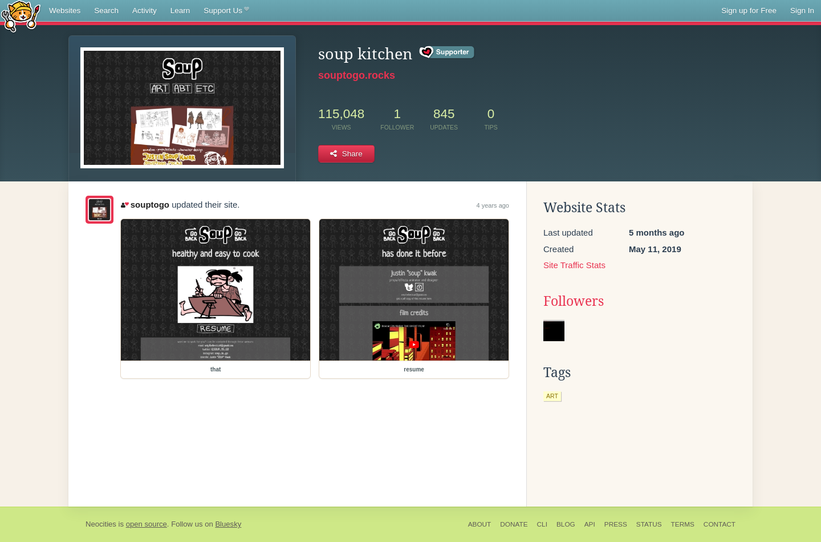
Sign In (802, 10)
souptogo (145, 204)
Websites (64, 10)
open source (146, 524)
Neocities (101, 524)
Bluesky (228, 524)
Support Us (226, 10)
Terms (682, 524)
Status (649, 524)
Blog (565, 524)
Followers (573, 301)
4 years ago (493, 205)
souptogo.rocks (356, 75)
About (479, 524)
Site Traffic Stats (574, 265)
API (589, 524)
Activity (144, 10)
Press (615, 524)
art (552, 396)
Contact (719, 524)
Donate (513, 524)
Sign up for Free (749, 10)
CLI (542, 524)
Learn (180, 10)
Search (106, 10)
